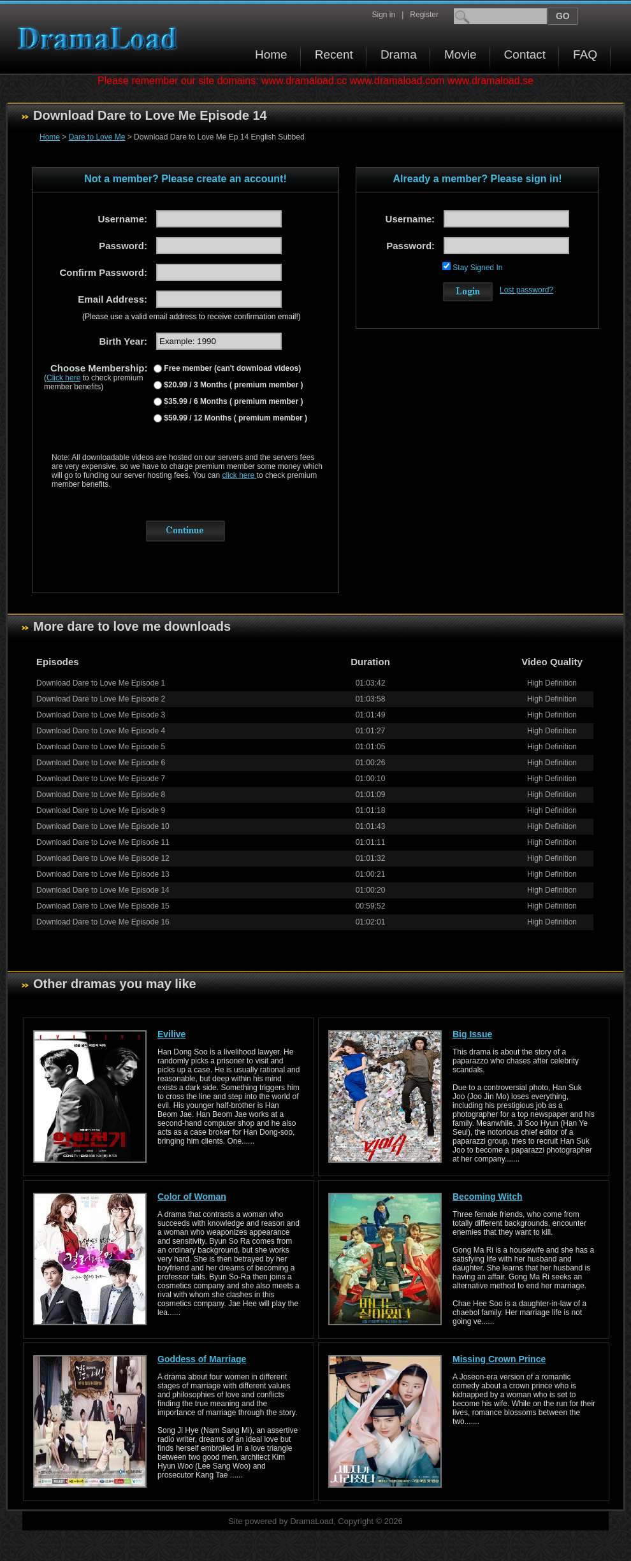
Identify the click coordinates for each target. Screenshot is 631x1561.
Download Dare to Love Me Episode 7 (100, 778)
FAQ (585, 54)
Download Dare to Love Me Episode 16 (103, 921)
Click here (63, 377)
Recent (334, 54)
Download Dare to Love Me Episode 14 (103, 890)
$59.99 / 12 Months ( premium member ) (234, 418)
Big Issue (472, 1034)
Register (424, 14)
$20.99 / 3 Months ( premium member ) (232, 384)
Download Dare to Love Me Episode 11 (103, 842)
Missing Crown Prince (499, 1359)
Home (271, 54)
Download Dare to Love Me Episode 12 (103, 858)
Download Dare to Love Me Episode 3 (100, 714)
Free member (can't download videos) (231, 368)
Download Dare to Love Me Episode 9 (100, 810)
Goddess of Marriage (201, 1359)
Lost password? (526, 289)
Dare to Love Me (97, 137)
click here (239, 475)
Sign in (383, 14)
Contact (525, 54)
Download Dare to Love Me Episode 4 (100, 730)
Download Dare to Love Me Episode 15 (103, 906)
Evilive (171, 1034)
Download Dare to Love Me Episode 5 (100, 746)
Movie (460, 54)
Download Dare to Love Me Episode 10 (103, 826)
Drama (399, 54)
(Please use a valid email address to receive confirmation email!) (191, 316)
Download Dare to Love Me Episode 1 (100, 683)
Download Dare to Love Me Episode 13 (103, 874)
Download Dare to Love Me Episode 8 (100, 794)
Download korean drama (100, 38)
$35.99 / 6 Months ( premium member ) (232, 401)
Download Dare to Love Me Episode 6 (100, 762)
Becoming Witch (488, 1196)
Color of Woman (191, 1196)
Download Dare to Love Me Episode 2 (100, 698)
